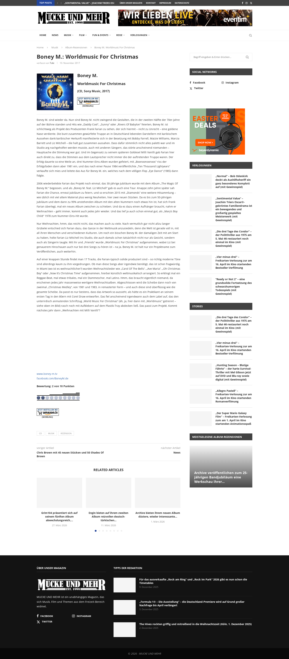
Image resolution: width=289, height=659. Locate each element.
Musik (67, 35)
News (55, 35)
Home (42, 35)
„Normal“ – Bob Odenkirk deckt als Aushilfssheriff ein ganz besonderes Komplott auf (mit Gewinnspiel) (233, 181)
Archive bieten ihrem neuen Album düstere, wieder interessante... (157, 514)
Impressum (165, 2)
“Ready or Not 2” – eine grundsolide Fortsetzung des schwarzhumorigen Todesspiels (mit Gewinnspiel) (233, 286)
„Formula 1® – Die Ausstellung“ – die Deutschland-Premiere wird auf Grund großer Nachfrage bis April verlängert (191, 603)
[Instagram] (247, 3)
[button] (57, 3)
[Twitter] (251, 3)
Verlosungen (138, 35)
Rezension (66, 433)
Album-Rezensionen (76, 47)
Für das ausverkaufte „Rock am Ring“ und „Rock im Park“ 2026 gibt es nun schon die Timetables (193, 581)
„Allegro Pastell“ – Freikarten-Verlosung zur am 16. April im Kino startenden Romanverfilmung (233, 396)
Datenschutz (182, 2)
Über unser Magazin (131, 2)
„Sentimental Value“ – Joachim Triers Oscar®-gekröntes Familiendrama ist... (111, 3)
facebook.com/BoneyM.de (52, 378)
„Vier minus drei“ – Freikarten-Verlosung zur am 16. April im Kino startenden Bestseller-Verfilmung (233, 262)
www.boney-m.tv (47, 374)
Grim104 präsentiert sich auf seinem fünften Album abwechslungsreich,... (59, 516)
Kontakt (151, 2)
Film (81, 35)
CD (40, 433)
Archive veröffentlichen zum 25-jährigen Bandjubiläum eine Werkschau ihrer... (221, 477)
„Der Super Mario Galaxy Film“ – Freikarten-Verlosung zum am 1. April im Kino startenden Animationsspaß (233, 418)
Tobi (52, 63)
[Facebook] (242, 3)
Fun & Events (100, 35)
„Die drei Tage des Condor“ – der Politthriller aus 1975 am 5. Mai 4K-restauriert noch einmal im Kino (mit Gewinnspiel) (233, 239)
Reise (119, 35)
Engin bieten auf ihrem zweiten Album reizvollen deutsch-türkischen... (108, 516)
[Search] (250, 35)
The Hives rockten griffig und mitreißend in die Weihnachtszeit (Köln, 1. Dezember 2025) (195, 624)
